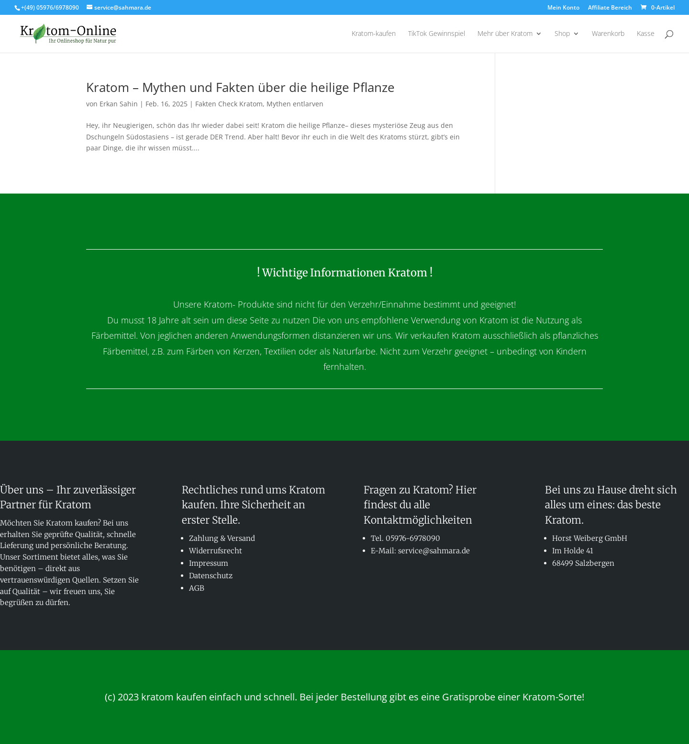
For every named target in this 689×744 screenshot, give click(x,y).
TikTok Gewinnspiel (436, 34)
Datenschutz (211, 575)
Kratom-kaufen (374, 34)
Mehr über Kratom (505, 34)
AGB (196, 588)
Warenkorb (608, 34)
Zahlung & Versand (222, 538)
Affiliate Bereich (610, 8)
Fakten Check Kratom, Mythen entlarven (259, 103)
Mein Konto (563, 8)
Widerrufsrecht (215, 550)
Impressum (208, 563)
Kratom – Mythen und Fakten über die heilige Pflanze (240, 87)
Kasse (646, 34)
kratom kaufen (174, 696)
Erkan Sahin (119, 103)
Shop (562, 34)
